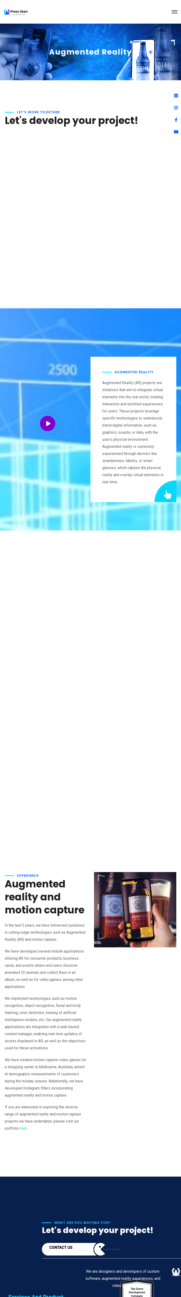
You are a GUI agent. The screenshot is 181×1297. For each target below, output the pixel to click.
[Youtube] (176, 131)
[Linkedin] (176, 95)
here (23, 1128)
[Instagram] (176, 107)
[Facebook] (176, 119)
